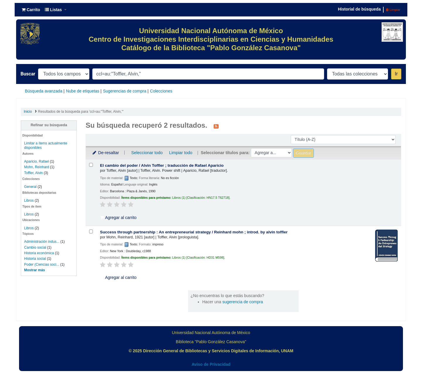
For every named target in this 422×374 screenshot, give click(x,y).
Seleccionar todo (147, 152)
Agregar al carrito (118, 217)
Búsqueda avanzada (43, 91)
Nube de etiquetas (82, 91)
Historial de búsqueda (359, 9)
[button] (30, 9)
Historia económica (39, 253)
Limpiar (393, 9)
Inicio (28, 111)
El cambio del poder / (162, 165)
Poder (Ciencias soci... (41, 264)
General (31, 187)
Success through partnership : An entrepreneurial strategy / (193, 232)
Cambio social (35, 247)
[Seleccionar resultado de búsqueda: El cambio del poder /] (91, 165)
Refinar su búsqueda (48, 125)
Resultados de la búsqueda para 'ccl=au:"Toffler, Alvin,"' (81, 111)
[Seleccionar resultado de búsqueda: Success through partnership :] (91, 231)
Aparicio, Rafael (36, 161)
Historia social (35, 259)
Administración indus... (41, 242)
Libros (29, 200)
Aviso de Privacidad (211, 364)
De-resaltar (105, 152)
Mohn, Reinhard (36, 167)
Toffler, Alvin (33, 173)
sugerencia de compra (242, 301)
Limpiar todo (180, 152)
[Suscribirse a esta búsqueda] (216, 126)
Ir (396, 73)
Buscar (28, 74)
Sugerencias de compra (124, 91)
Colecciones (161, 91)
